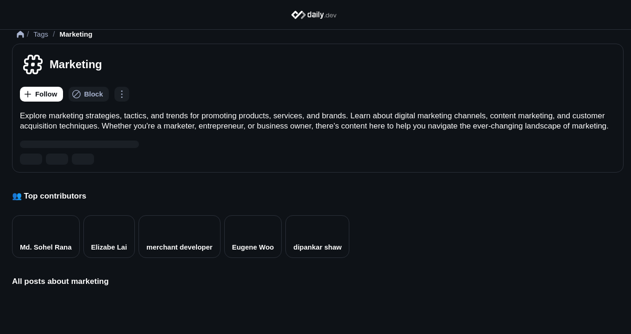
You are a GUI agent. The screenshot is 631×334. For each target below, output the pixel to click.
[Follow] (57, 117)
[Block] (105, 117)
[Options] (137, 117)
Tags (56, 57)
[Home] (315, 15)
